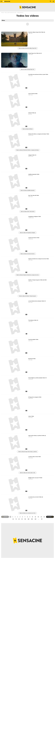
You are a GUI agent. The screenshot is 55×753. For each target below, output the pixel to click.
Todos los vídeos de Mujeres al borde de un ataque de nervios (27, 274)
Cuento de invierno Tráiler (33, 237)
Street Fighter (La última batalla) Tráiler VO (37, 377)
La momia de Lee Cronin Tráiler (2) (35, 497)
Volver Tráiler (31, 416)
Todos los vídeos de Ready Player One (27, 69)
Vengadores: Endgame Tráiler (34, 216)
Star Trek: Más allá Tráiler (33, 195)
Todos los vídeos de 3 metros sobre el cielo (27, 472)
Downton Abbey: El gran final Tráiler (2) (36, 32)
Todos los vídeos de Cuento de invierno (27, 253)
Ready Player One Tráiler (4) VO (35, 53)
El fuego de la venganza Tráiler (34, 397)
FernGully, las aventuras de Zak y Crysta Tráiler (38, 74)
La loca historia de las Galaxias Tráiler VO (37, 301)
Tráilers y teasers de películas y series (10, 12)
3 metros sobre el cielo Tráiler (34, 456)
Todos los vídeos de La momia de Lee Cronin (27, 513)
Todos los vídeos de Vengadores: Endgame (27, 232)
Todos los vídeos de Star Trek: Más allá (27, 211)
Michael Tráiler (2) (32, 112)
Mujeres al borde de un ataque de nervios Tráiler (38, 258)
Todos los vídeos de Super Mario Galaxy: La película (27, 451)
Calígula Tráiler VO (32, 155)
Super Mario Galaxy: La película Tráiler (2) (37, 435)
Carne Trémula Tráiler (33, 93)
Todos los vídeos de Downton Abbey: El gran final (27, 48)
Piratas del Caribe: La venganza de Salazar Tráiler (38, 133)
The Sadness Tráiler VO (33, 320)
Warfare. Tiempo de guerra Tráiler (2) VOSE (37, 279)
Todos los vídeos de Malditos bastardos (27, 190)
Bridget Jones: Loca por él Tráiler (35, 477)
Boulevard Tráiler (32, 358)
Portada (2, 12)
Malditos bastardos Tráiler (33, 174)
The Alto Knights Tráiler (33, 339)
